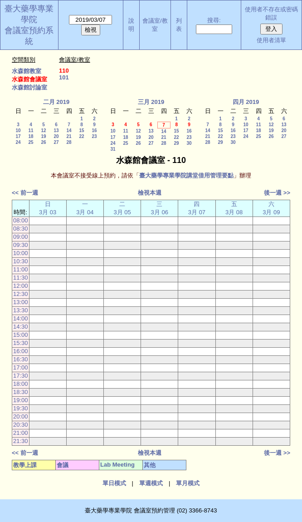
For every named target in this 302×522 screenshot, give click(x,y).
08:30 (20, 228)
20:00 (20, 416)
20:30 (20, 424)
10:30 (20, 261)
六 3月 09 (271, 208)
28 (68, 142)
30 (188, 143)
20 (56, 136)
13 (56, 130)
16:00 (20, 351)
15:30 (20, 343)
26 (43, 142)
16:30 (20, 359)
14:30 (20, 326)
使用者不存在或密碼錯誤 (271, 13)
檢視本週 (149, 192)
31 (112, 149)
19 (43, 136)
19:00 (20, 400)
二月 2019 (56, 101)
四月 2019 (246, 101)
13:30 (20, 310)
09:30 (20, 244)
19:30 (20, 408)
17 (17, 136)
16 (94, 130)
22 (81, 136)
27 (56, 142)
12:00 (20, 285)
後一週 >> (277, 192)
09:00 (20, 236)
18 (30, 136)
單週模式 (151, 483)
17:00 (20, 367)
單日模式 (114, 483)
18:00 (20, 383)
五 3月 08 (234, 208)
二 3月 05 (122, 208)
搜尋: (214, 20)
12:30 (20, 294)
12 (43, 130)
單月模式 (188, 483)
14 (68, 130)
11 (30, 130)
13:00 (20, 302)
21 (68, 136)
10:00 (20, 253)
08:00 (20, 220)
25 (30, 142)
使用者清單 (271, 40)
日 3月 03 (47, 208)
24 (17, 142)
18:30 (20, 392)
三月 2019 (151, 101)
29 (176, 143)
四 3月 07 (196, 208)
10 (17, 130)
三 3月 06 (159, 208)
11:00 (20, 269)
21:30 (20, 441)
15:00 (20, 334)
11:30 (20, 277)
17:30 (20, 375)
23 (94, 136)
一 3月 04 (84, 208)
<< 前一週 (25, 192)
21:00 (20, 432)
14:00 (20, 318)
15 (81, 130)
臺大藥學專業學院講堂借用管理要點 (186, 175)
